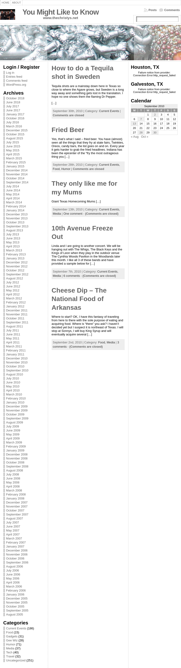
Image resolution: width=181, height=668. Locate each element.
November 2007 (17, 506)
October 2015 (15, 134)
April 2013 (13, 246)
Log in (10, 72)
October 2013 (15, 222)
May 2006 (12, 578)
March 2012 (14, 298)
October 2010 (15, 366)
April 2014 (13, 198)
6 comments (71, 276)
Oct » (144, 136)
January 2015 (15, 166)
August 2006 (14, 566)
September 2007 (17, 514)
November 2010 (17, 362)
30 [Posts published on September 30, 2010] (154, 132)
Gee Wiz (12, 640)
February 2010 (16, 398)
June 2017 (13, 110)
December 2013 (17, 214)
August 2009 (14, 422)
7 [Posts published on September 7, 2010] (141, 119)
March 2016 (14, 126)
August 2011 (14, 326)
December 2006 (17, 550)
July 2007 (12, 522)
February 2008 (16, 494)
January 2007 (15, 546)
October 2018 (15, 98)
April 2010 (13, 390)
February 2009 (16, 446)
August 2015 (14, 138)
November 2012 (17, 266)
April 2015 (13, 154)
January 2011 (15, 354)
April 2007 (13, 534)
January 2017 (15, 114)
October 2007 (15, 510)
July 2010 (12, 378)
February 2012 (16, 302)
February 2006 (16, 590)
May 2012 (12, 290)
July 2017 (12, 106)
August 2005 (14, 614)
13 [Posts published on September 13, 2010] (134, 123)
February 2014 (16, 206)
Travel (10, 656)
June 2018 (13, 102)
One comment (72, 213)
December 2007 (17, 502)
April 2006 (13, 582)
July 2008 (12, 474)
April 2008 (13, 486)
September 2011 (17, 322)
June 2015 (13, 146)
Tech (9, 652)
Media (10, 648)
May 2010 (12, 386)
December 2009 (17, 406)
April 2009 (13, 438)
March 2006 (14, 586)
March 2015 (14, 158)
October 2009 (15, 414)
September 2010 (17, 370)
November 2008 (17, 458)
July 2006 (12, 570)
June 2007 (13, 526)
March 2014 (14, 202)
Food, (57, 169)
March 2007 (14, 538)
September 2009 (17, 418)
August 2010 (14, 374)
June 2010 (13, 382)
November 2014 (17, 174)
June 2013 (13, 238)
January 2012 (15, 306)
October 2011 (15, 318)
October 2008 (15, 462)
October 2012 (15, 270)
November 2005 (17, 602)
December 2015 (17, 130)
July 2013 (12, 234)
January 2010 (15, 402)
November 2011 (17, 314)
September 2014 (17, 182)
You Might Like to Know (60, 12)
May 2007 (12, 530)
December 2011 (17, 310)
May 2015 (12, 150)
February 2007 (16, 542)
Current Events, (109, 164)
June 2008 (13, 478)
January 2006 (15, 594)
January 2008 (15, 498)
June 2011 (13, 334)
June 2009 (13, 430)
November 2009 (17, 410)
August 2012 (14, 278)
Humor (10, 644)
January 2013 (15, 258)
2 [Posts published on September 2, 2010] (155, 114)
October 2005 (15, 606)
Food (9, 632)
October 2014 (15, 178)
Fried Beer (68, 129)
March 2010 (14, 394)
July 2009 (12, 426)
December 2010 (17, 358)
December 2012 (17, 262)
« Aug (135, 136)
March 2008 (14, 490)
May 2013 (12, 242)
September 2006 (17, 562)
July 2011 (12, 330)
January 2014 (15, 210)
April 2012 (13, 294)
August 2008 (14, 470)
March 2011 (14, 346)
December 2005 (17, 598)
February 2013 (16, 254)
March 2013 (14, 250)
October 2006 (15, 558)
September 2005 (17, 610)
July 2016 (12, 122)
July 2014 (12, 186)
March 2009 (14, 442)
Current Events (16, 628)
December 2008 (17, 454)
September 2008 (17, 466)
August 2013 (14, 230)
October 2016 (15, 118)
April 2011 (13, 342)
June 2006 (13, 574)
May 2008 (12, 482)
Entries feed (14, 76)
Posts (152, 10)
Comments (172, 10)
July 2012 (12, 282)
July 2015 (12, 142)
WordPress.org (16, 84)
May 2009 (12, 434)
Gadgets (11, 636)
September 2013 (17, 226)
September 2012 (17, 274)
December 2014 (17, 170)
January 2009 (15, 450)
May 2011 (12, 338)
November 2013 (17, 218)
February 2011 (16, 350)
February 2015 (16, 162)
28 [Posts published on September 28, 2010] (141, 132)
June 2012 (13, 286)
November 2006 (17, 554)
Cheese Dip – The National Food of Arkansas (79, 299)
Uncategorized (16, 660)
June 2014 (13, 190)
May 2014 (12, 194)
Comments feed (16, 80)
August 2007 (14, 518)
